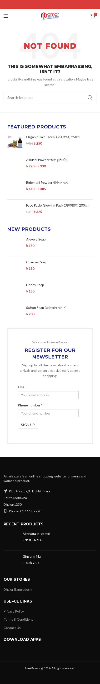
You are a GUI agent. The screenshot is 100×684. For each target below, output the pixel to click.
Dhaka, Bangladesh (18, 585)
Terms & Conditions (18, 615)
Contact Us (12, 623)
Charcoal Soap (36, 257)
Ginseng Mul (32, 552)
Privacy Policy (14, 606)
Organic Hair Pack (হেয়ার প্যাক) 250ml (53, 137)
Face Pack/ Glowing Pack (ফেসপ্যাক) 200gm (57, 205)
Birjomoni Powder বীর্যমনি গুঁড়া (48, 182)
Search (90, 97)
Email (22, 382)
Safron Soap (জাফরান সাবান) (46, 303)
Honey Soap (35, 280)
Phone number (30, 401)
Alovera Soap (36, 239)
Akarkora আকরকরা (36, 529)
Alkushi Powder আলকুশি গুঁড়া (47, 160)
